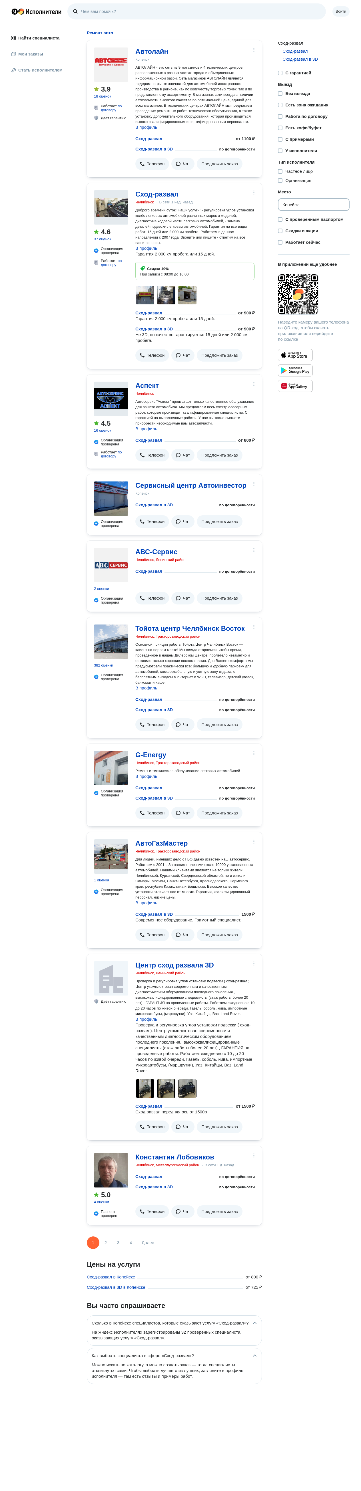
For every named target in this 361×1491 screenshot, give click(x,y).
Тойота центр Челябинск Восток (190, 628)
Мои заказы (27, 53)
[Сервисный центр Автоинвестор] (111, 498)
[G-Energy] (111, 768)
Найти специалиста (35, 37)
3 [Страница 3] (118, 1242)
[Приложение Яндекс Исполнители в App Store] (295, 355)
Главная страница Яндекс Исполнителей (36, 11)
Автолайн (151, 51)
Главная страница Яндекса (14, 11)
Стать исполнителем (37, 70)
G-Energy (150, 755)
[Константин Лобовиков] (111, 1170)
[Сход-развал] (111, 207)
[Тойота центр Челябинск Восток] (111, 641)
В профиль (146, 127)
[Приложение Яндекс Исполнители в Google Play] (295, 370)
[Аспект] (111, 399)
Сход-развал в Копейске (111, 1276)
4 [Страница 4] (131, 1242)
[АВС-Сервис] (111, 565)
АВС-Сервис (156, 552)
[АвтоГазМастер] (111, 856)
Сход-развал (148, 138)
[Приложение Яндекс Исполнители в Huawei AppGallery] (295, 386)
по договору (111, 108)
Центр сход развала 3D (174, 965)
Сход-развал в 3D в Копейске (116, 1287)
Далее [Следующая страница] (148, 1242)
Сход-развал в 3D (154, 148)
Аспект (147, 385)
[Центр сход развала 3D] (111, 978)
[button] (152, 164)
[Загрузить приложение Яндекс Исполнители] (314, 294)
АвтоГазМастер (161, 843)
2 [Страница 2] (106, 1242)
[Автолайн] (111, 64)
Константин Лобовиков (174, 1157)
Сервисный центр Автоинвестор (190, 485)
